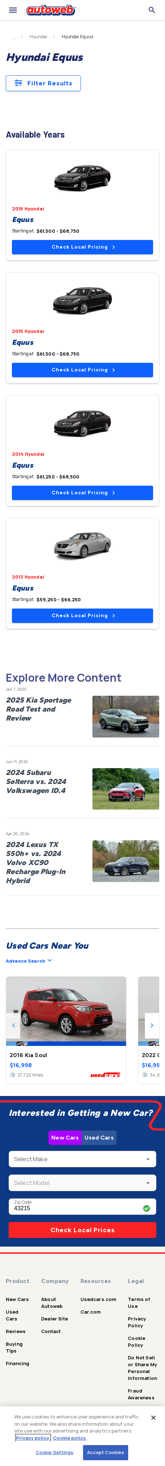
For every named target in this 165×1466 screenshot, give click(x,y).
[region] (82, 1436)
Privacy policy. (33, 1438)
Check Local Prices (83, 1230)
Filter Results (43, 83)
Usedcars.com (99, 1299)
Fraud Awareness (141, 1394)
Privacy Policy (137, 1322)
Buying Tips (14, 1347)
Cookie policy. (70, 1438)
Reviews (16, 1331)
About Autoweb (51, 1302)
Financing (17, 1363)
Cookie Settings (55, 1452)
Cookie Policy (136, 1341)
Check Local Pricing (83, 247)
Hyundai (38, 37)
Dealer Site (54, 1318)
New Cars (65, 1137)
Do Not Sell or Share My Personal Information (142, 1367)
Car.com (91, 1312)
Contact (51, 1331)
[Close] (153, 1418)
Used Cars (98, 1137)
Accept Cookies (106, 1452)
